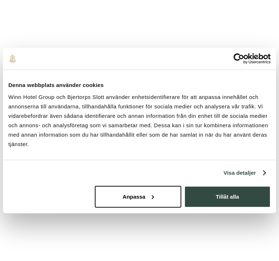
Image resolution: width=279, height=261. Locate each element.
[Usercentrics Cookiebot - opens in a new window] (239, 58)
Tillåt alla (227, 196)
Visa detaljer (239, 173)
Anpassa (138, 196)
